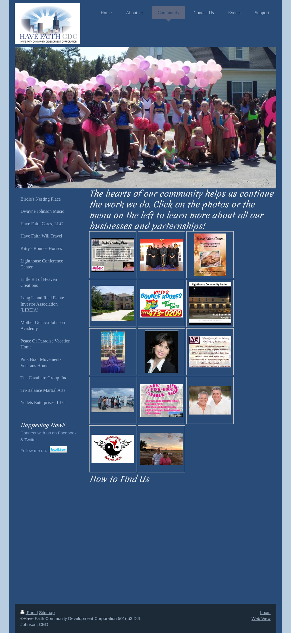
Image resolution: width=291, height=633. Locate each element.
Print (28, 612)
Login (265, 612)
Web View (261, 618)
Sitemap (47, 612)
